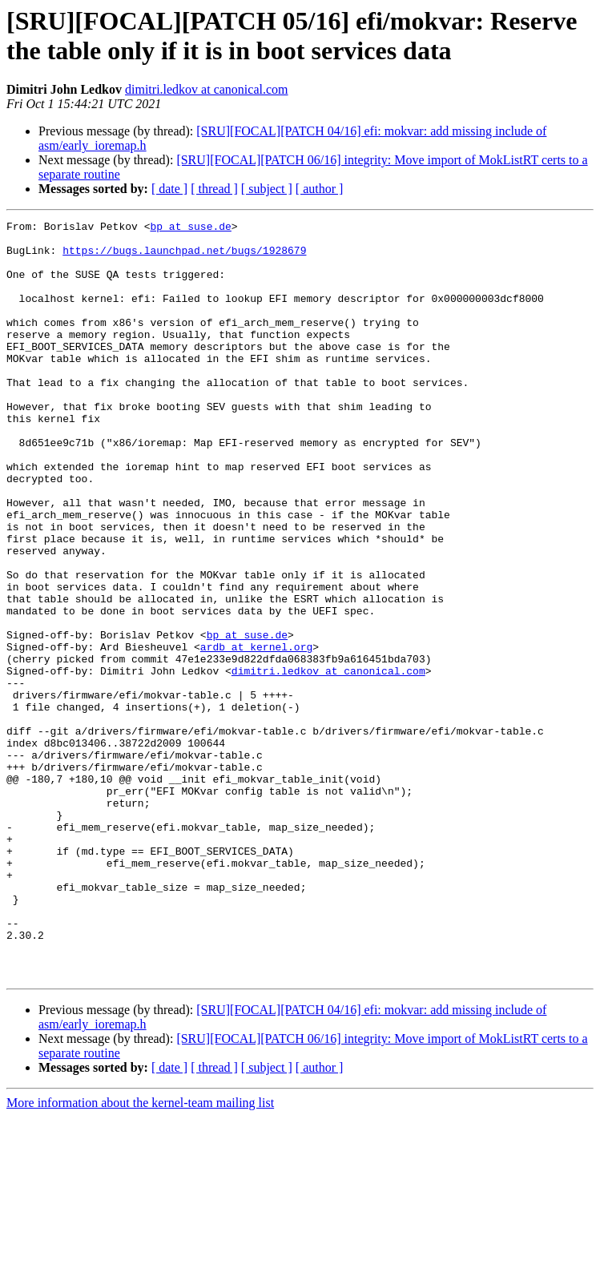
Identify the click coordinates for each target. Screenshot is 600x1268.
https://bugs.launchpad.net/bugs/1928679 (184, 257)
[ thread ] (214, 188)
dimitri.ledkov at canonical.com (206, 89)
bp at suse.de (190, 228)
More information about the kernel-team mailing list (140, 1254)
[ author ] (320, 188)
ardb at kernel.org (256, 733)
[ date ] (169, 188)
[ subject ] (266, 188)
